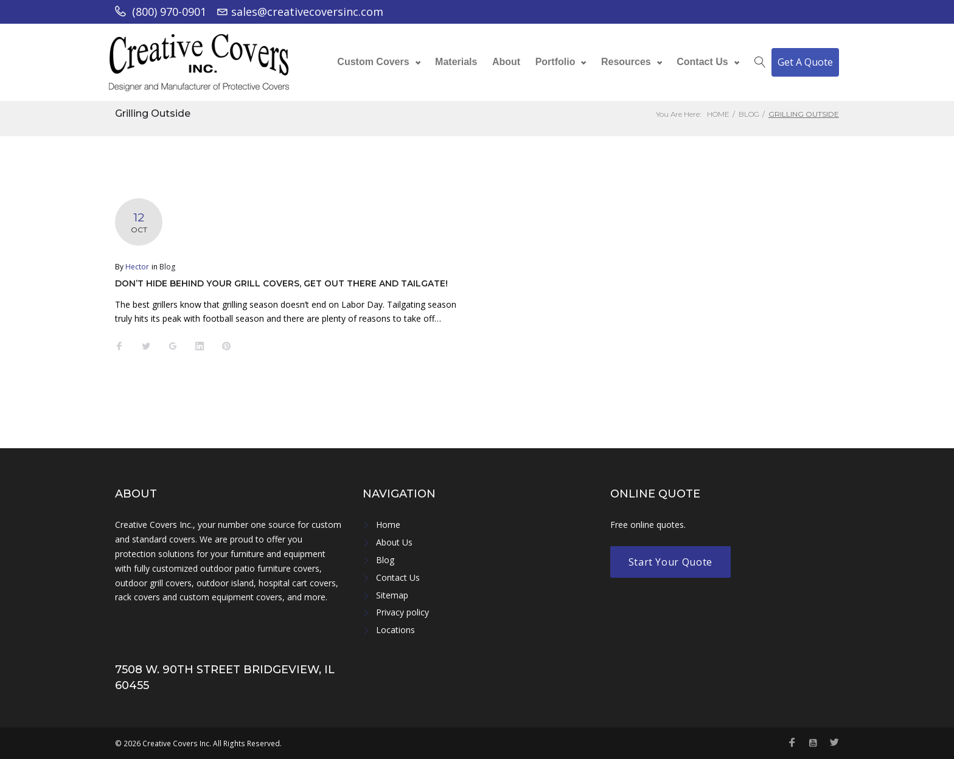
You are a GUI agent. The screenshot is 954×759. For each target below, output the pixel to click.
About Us (394, 542)
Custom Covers (373, 59)
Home (718, 114)
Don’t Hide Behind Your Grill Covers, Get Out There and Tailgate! (281, 283)
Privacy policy (402, 612)
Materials (456, 59)
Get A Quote (805, 59)
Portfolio (555, 59)
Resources (626, 59)
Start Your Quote (670, 562)
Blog (749, 114)
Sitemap (392, 595)
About (506, 59)
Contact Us (702, 59)
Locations (395, 630)
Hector (137, 267)
